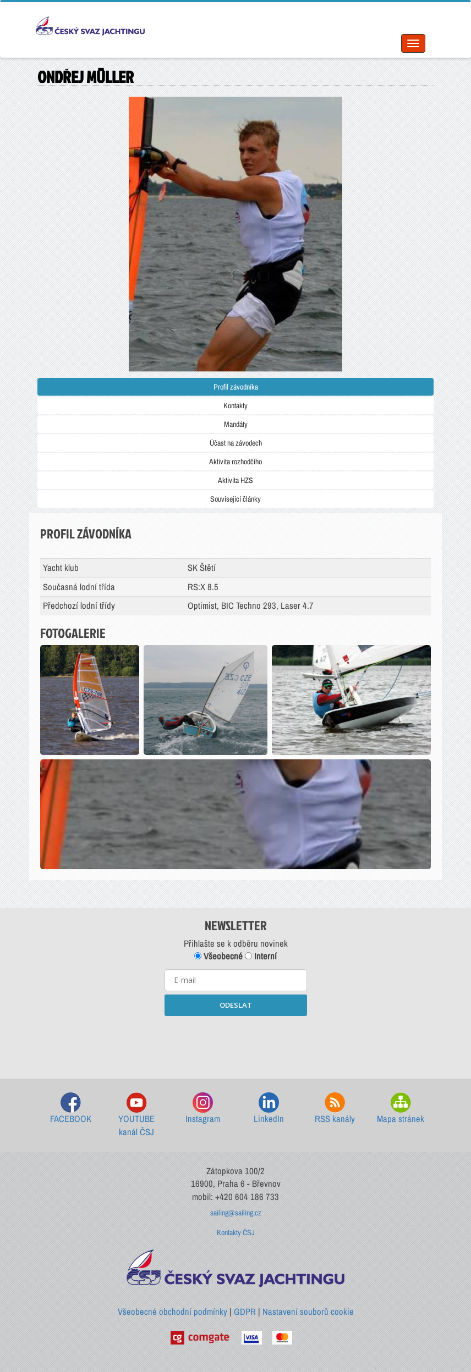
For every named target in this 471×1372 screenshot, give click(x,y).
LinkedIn (269, 1108)
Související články (235, 499)
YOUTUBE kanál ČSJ (136, 1115)
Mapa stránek (400, 1108)
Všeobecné (218, 956)
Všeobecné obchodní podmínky (172, 1312)
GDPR (245, 1312)
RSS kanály (335, 1108)
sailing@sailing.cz (235, 1213)
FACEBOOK (70, 1108)
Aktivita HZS (235, 480)
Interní (261, 956)
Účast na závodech (236, 443)
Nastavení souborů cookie (308, 1312)
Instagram (202, 1108)
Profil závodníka (235, 387)
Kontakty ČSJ (236, 1232)
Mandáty (236, 424)
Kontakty (235, 405)
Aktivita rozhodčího (235, 461)
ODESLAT (236, 1005)
